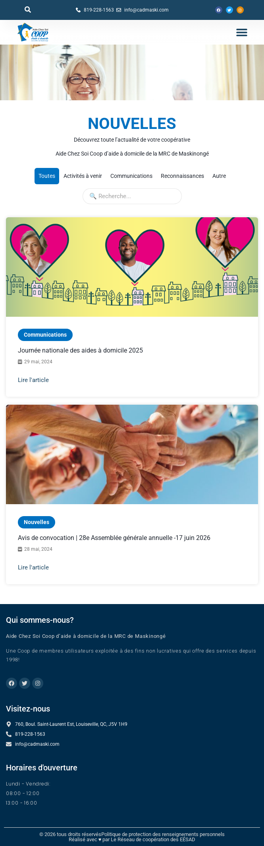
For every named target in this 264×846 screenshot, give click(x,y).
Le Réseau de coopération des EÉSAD (153, 839)
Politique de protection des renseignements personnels (163, 834)
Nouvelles (45, 519)
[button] (28, 9)
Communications (45, 334)
